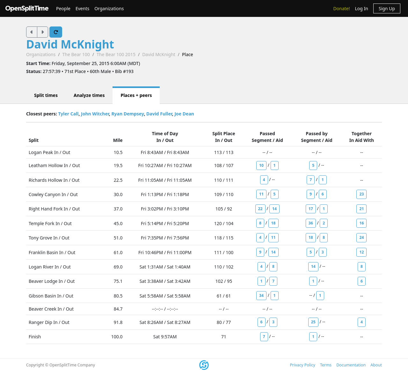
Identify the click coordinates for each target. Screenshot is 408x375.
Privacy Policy (302, 365)
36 (311, 223)
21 (361, 208)
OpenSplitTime (26, 8)
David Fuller (159, 114)
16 (361, 223)
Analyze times (89, 95)
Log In (361, 8)
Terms (326, 365)
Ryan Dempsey (127, 114)
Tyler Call (68, 114)
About (376, 365)
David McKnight (70, 44)
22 (260, 208)
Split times (46, 95)
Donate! (341, 8)
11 (261, 194)
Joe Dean (184, 114)
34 (261, 295)
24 (361, 237)
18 (273, 223)
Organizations (109, 8)
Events (82, 8)
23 (361, 194)
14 (274, 208)
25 (313, 322)
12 (361, 252)
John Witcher (95, 114)
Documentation (351, 365)
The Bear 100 (76, 54)
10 (261, 165)
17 (311, 208)
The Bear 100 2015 (116, 54)
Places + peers (136, 95)
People (63, 8)
